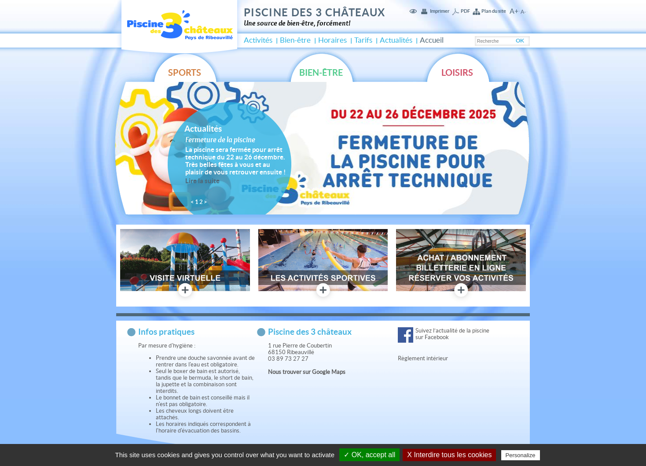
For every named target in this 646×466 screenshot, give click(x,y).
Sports (184, 73)
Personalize (521, 455)
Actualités (396, 40)
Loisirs (457, 73)
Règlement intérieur (423, 358)
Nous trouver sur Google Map (305, 372)
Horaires (332, 40)
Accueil (432, 40)
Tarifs (363, 40)
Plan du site (493, 11)
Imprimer (439, 11)
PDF (465, 11)
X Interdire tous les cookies (449, 455)
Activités (258, 40)
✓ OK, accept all (369, 455)
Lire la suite (202, 181)
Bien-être (295, 40)
